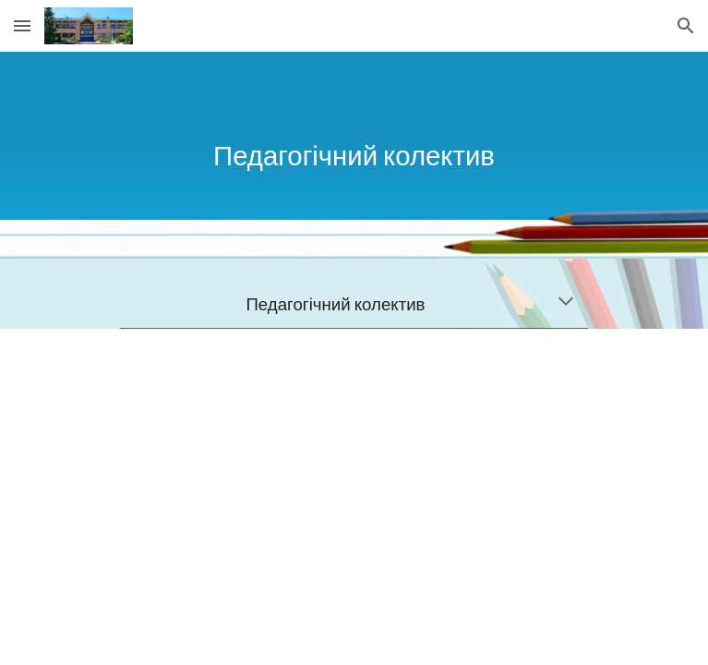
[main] (354, 155)
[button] (22, 25)
